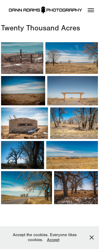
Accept (53, 239)
